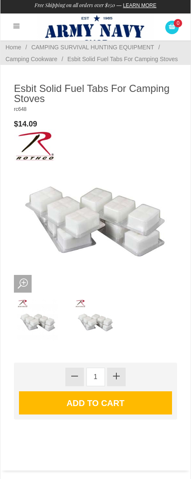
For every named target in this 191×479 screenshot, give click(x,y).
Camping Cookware (31, 59)
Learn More (139, 5)
